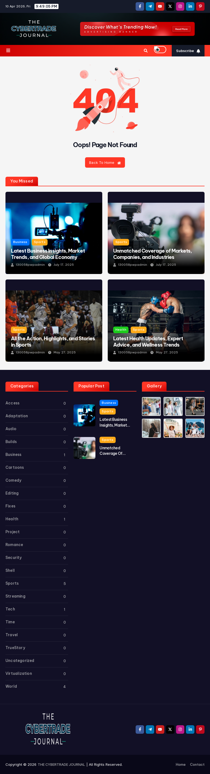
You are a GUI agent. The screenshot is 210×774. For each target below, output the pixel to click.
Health (120, 330)
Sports (40, 242)
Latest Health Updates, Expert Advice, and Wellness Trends (149, 341)
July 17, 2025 (64, 265)
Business (20, 242)
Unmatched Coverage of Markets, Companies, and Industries (153, 254)
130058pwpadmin (30, 265)
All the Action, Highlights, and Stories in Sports (54, 341)
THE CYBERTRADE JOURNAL (61, 764)
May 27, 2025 (65, 352)
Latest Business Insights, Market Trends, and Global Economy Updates (49, 257)
